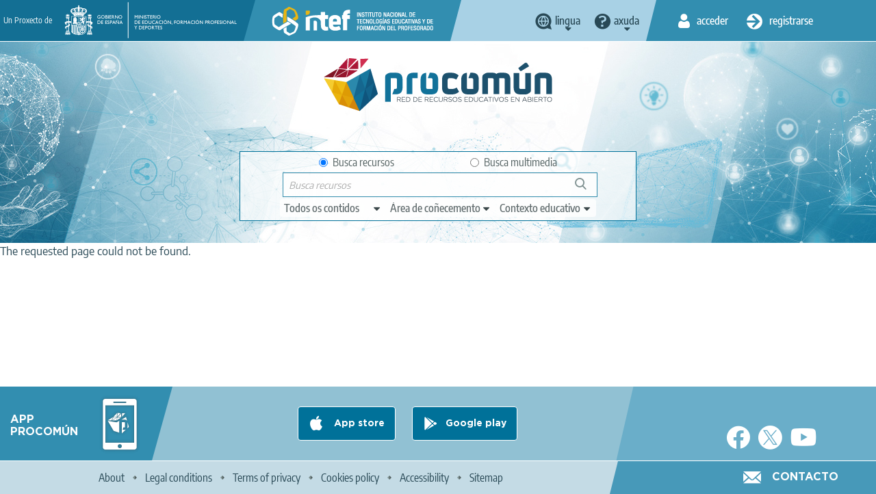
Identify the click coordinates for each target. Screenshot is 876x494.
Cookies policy (350, 477)
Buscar (587, 189)
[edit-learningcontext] (545, 208)
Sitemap (486, 477)
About (112, 477)
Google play (476, 423)
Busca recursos (356, 162)
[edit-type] (333, 208)
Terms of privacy (266, 477)
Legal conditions (178, 477)
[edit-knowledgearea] (440, 208)
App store (358, 423)
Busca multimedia (513, 162)
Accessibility (424, 477)
